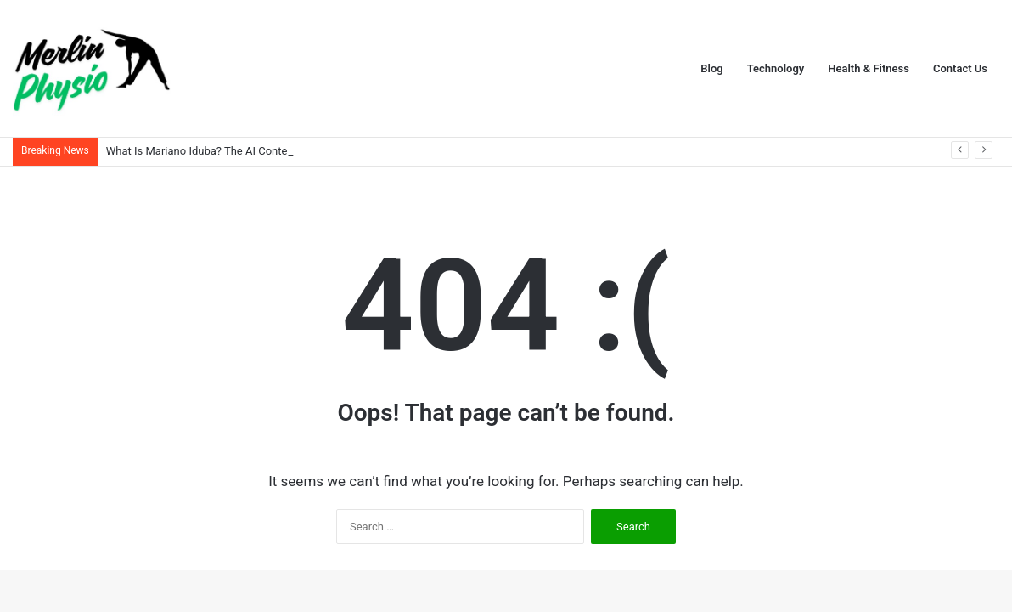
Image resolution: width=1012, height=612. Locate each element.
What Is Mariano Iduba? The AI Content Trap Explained (239, 150)
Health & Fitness (868, 68)
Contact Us (960, 68)
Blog (711, 68)
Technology (776, 68)
